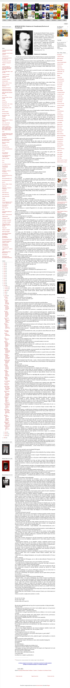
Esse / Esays (4, 95)
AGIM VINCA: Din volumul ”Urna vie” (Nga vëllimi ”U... (7, 411)
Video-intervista (5, 207)
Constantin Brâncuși (61, 92)
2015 (4, 276)
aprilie (5, 295)
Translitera (42, 20)
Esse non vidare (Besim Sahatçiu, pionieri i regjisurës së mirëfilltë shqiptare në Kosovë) (62, 191)
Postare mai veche (50, 676)
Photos (59, 20)
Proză (3, 162)
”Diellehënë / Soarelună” (6, 220)
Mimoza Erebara (60, 133)
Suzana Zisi (4, 190)
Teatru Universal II (5, 194)
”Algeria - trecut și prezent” (7, 214)
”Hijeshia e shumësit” (6, 229)
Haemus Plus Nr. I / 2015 (6, 107)
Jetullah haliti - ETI (60, 71)
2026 (4, 263)
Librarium (54, 20)
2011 (4, 283)
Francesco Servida (60, 103)
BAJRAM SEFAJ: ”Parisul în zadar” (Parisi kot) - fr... (7, 428)
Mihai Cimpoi (59, 131)
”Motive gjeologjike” (6, 231)
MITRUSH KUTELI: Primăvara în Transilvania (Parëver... (7, 350)
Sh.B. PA (3, 182)
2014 (4, 278)
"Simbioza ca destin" (6, 74)
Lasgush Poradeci (60, 56)
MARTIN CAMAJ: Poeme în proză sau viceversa (6, 366)
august (5, 290)
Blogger (48, 685)
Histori (3, 109)
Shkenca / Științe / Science (7, 184)
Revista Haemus (5, 173)
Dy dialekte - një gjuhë (61, 219)
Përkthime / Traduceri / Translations (35, 670)
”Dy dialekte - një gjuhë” (6, 222)
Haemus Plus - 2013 (5, 105)
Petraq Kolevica (60, 141)
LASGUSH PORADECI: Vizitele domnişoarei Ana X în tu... (7, 356)
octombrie (6, 288)
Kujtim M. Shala (60, 118)
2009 (4, 437)
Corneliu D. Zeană (60, 94)
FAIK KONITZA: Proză (6, 339)
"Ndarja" (3, 64)
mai (5, 293)
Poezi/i (14, 20)
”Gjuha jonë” (4, 227)
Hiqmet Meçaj (59, 107)
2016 (4, 275)
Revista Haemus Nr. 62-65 (7, 178)
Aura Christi (59, 86)
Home (4, 20)
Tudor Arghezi (60, 152)
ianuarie (6, 435)
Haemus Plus (4, 102)
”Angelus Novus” (5, 216)
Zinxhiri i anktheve (26, 20)
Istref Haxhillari (60, 114)
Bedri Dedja (59, 88)
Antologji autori (5, 81)
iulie (5, 292)
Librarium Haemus (5, 124)
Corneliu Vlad (59, 96)
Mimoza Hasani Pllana (61, 135)
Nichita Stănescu (60, 139)
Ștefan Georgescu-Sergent (62, 161)
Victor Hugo (59, 158)
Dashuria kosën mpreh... (6, 87)
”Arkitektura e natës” (6, 218)
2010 (4, 285)
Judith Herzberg (60, 116)
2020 (4, 268)
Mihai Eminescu (60, 58)
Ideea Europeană (5, 111)
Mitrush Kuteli (25, 670)
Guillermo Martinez (60, 69)
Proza (3, 160)
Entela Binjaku (60, 99)
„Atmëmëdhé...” (5, 254)
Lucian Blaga (59, 122)
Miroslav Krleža (60, 137)
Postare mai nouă (19, 676)
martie (5, 432)
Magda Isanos (59, 124)
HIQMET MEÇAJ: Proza (6, 378)
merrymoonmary (39, 685)
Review (48, 20)
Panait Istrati (59, 77)
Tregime (3, 200)
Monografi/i (4, 137)
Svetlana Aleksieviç (60, 148)
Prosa (20, 20)
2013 (4, 280)
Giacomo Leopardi (60, 105)
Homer (58, 109)
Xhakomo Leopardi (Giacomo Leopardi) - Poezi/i (6, 307)
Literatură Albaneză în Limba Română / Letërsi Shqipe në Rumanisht (7, 134)
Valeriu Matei (59, 154)
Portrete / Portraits (5, 158)
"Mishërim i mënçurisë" (6, 62)
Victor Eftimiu (59, 156)
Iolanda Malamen (60, 111)
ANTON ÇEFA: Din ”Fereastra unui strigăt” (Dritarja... (7, 393)
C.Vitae (9, 20)
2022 (4, 266)
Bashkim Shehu (60, 64)
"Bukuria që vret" (5, 56)
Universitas (35, 20)
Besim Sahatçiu (60, 90)
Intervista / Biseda (5, 113)
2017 (4, 273)
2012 (4, 282)
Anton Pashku (59, 84)
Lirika (3, 131)
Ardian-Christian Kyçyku (61, 62)
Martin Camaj (59, 73)
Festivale (3, 100)
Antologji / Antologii (6, 79)
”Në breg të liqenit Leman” (7, 239)
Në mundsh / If (5, 145)
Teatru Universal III (5, 196)
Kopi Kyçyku (20, 670)
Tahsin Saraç (59, 150)
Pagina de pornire (34, 676)
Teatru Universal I (5, 192)
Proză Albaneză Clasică (47, 670)
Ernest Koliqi (59, 101)
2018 (4, 271)
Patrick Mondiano (60, 79)
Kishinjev (4, 118)
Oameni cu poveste (5, 147)
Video (64, 20)
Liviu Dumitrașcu (60, 120)
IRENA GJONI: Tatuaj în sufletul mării (7, 423)
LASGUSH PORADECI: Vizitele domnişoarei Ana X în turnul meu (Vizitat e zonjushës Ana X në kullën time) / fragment (62, 267)
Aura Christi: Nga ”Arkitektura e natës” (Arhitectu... (7, 320)
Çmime (3, 209)
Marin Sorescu (60, 126)
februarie (6, 433)
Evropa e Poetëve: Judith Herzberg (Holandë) (6, 301)
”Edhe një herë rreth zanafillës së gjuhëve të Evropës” (6, 225)
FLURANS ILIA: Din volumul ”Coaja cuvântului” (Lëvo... (7, 405)
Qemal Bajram (60, 143)
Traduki (3, 198)
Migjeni (58, 75)
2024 (4, 264)
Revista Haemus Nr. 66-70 (7, 180)
